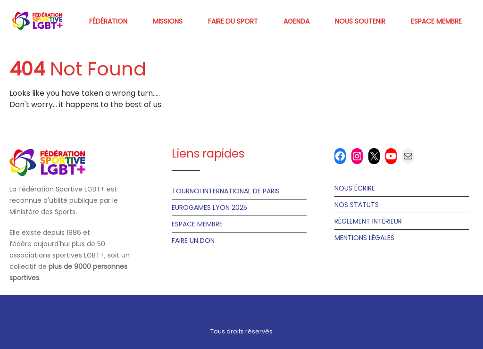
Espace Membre (197, 224)
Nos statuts (356, 204)
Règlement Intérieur (368, 221)
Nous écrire (354, 188)
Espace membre (436, 21)
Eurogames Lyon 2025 (209, 207)
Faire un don (193, 240)
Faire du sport (233, 21)
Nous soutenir (360, 21)
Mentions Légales (364, 237)
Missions (168, 21)
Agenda (296, 21)
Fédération (108, 21)
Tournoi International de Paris (226, 191)
